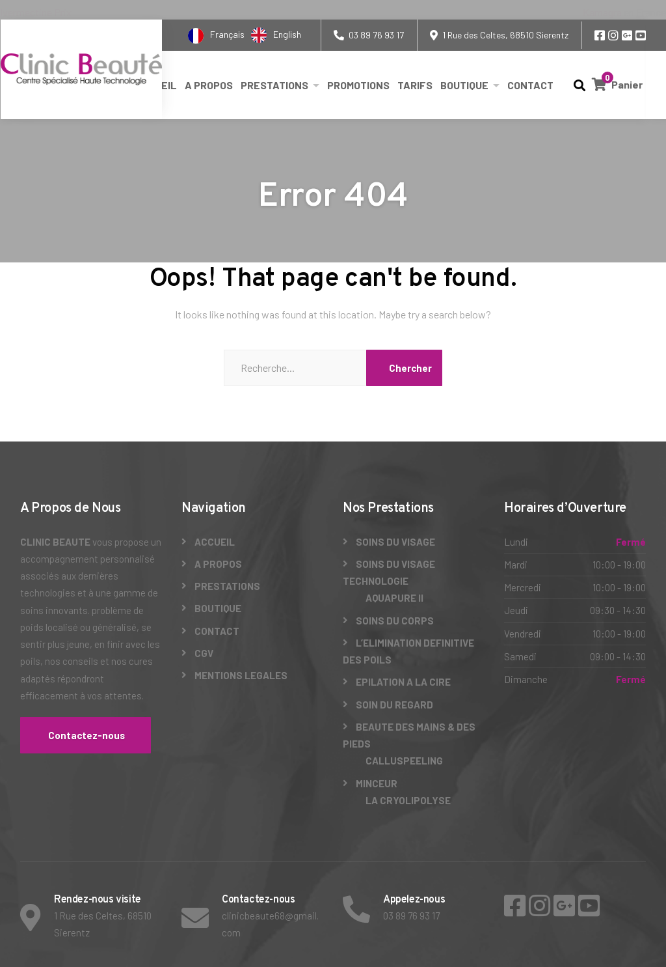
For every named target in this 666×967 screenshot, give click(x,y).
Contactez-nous (85, 735)
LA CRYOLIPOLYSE (408, 800)
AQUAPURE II (394, 598)
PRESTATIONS (274, 85)
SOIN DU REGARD (394, 704)
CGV (203, 653)
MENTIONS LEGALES (240, 675)
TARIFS (415, 85)
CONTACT (530, 85)
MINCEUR (376, 783)
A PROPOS (209, 85)
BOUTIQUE (464, 85)
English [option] (287, 34)
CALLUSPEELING (404, 760)
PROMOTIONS (358, 85)
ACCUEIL (214, 542)
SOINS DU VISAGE (395, 542)
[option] (276, 35)
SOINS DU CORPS (395, 620)
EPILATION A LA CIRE (403, 682)
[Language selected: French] (248, 35)
